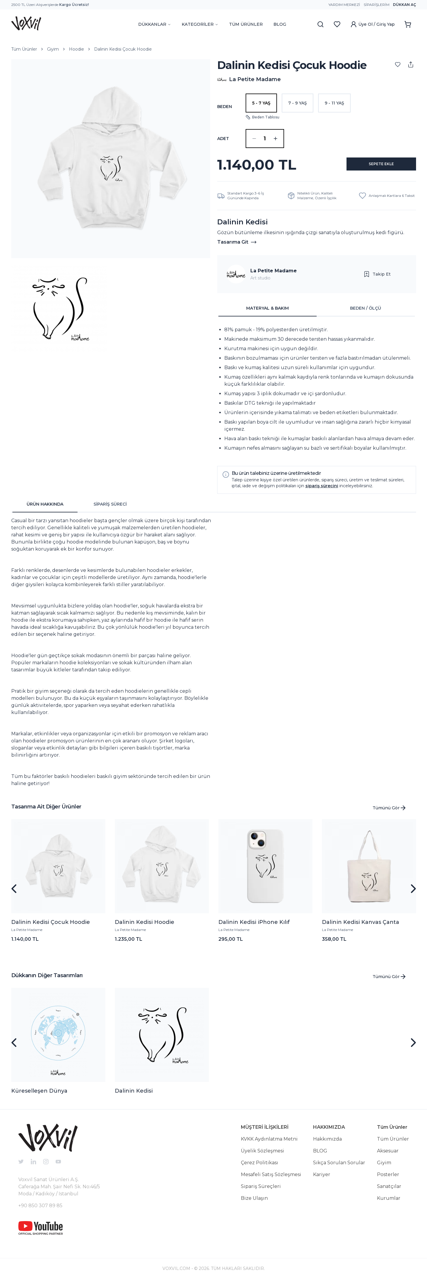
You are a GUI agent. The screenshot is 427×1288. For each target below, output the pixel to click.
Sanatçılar (389, 1191)
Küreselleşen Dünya (39, 1095)
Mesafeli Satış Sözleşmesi (271, 1179)
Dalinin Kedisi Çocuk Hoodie (123, 49)
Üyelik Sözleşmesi (262, 1155)
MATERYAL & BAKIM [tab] (267, 313)
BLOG (279, 24)
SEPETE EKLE (374, 167)
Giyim (53, 49)
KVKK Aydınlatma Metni (269, 1144)
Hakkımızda (327, 1144)
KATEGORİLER (200, 24)
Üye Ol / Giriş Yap (372, 24)
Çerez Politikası (259, 1167)
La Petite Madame (273, 275)
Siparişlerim (376, 4)
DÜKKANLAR (154, 24)
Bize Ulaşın (254, 1203)
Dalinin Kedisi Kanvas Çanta (360, 927)
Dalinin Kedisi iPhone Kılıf (254, 927)
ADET (223, 138)
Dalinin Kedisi (134, 1095)
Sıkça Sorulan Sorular (339, 1167)
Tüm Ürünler (24, 49)
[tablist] (316, 313)
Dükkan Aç (404, 4)
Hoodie (76, 49)
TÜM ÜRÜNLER (246, 24)
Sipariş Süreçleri (261, 1191)
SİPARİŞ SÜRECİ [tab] (110, 509)
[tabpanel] (316, 393)
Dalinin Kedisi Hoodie (144, 927)
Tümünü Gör (390, 812)
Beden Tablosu (262, 117)
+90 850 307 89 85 (40, 1210)
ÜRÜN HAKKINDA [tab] (45, 509)
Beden (224, 106)
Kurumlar (388, 1203)
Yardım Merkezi (344, 4)
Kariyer (321, 1179)
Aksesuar (388, 1155)
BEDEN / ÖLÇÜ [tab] (365, 313)
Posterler (388, 1179)
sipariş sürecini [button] (321, 490)
